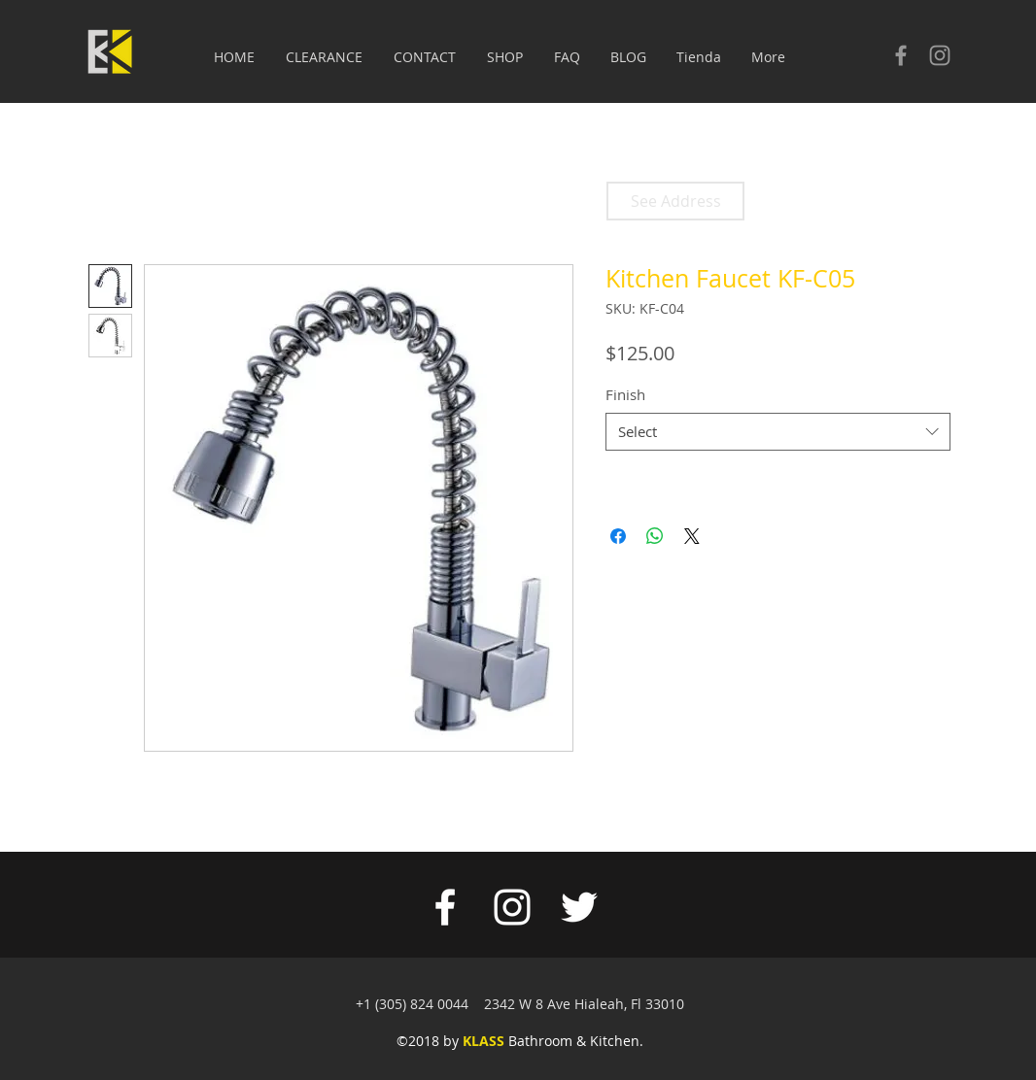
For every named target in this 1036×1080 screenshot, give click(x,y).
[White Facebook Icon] (445, 907)
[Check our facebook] (901, 55)
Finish (625, 394)
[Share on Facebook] (618, 536)
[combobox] (777, 432)
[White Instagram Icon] (512, 907)
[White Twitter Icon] (579, 907)
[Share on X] (692, 536)
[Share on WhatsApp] (655, 536)
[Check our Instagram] (939, 55)
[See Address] (675, 201)
